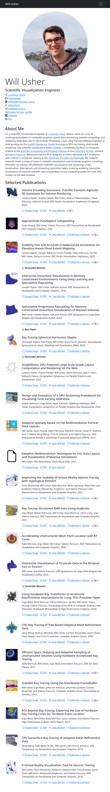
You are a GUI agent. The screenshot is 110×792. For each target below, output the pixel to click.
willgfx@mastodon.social (21, 101)
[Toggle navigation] (101, 4)
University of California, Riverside (66, 158)
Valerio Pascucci (16, 154)
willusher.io (14, 105)
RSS (10, 118)
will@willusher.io (17, 108)
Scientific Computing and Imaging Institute (44, 151)
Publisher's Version (78, 234)
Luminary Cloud (16, 95)
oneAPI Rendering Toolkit (41, 144)
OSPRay (57, 147)
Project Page (30, 210)
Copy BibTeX (57, 210)
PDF (43, 210)
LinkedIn (12, 115)
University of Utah (84, 151)
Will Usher (12, 4)
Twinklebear (14, 98)
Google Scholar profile (20, 112)
